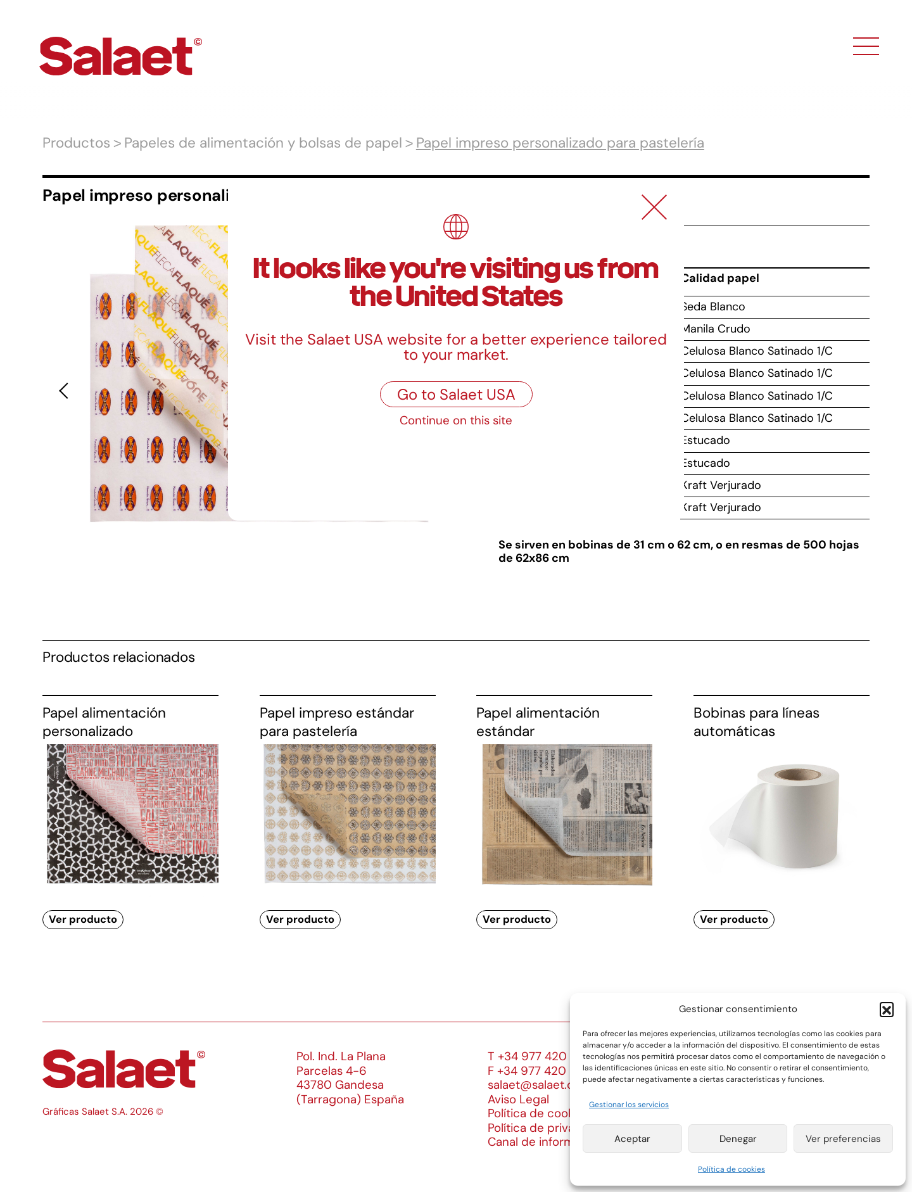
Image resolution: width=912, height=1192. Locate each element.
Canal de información (546, 1142)
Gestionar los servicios (629, 1105)
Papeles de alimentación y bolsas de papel (263, 143)
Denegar (738, 1138)
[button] (886, 1009)
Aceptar (632, 1138)
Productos (76, 143)
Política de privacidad (546, 1128)
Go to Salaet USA (456, 394)
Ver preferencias (843, 1138)
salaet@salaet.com (540, 1085)
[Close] (654, 207)
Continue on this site (456, 420)
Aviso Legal (518, 1099)
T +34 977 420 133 (538, 1056)
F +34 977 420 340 (540, 1071)
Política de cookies (731, 1169)
